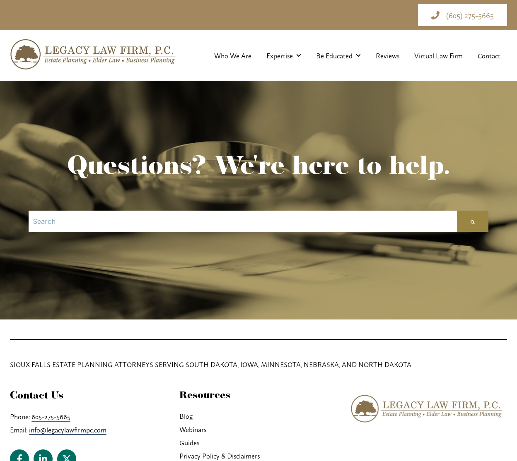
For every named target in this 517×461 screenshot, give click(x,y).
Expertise (279, 55)
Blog (186, 416)
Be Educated (334, 55)
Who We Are (232, 55)
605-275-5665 (50, 416)
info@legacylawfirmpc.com (67, 429)
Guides (189, 442)
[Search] (243, 221)
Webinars (192, 429)
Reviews (387, 55)
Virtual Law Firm (438, 55)
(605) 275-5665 (462, 15)
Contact (489, 55)
